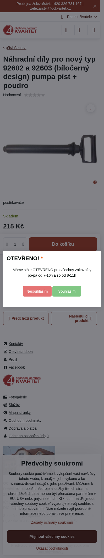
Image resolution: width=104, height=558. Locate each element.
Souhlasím (66, 291)
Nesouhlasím (37, 291)
